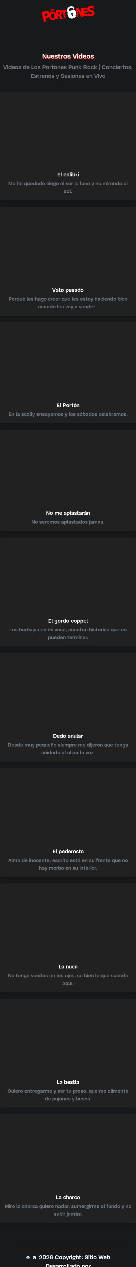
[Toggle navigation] (68, 32)
